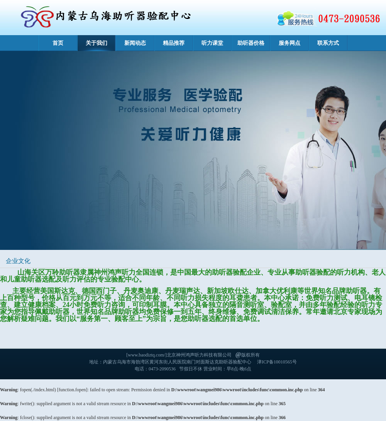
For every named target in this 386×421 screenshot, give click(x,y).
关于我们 (96, 43)
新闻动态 (135, 43)
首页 (57, 43)
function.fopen (72, 389)
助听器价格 (250, 43)
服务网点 (289, 43)
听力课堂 (212, 43)
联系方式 (328, 43)
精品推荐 (174, 43)
